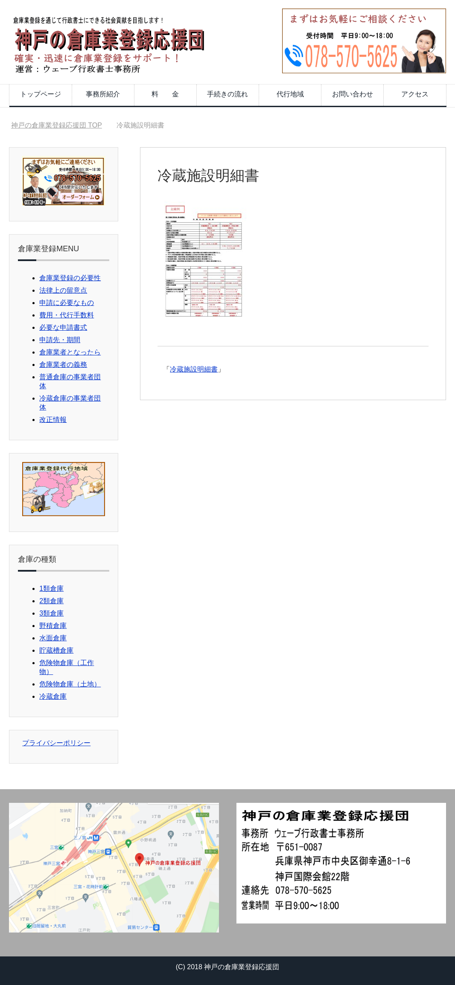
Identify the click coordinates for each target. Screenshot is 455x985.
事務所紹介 (103, 94)
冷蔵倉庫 (53, 696)
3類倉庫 (51, 613)
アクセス (415, 94)
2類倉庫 (51, 600)
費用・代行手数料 (66, 315)
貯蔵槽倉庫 (56, 650)
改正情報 (53, 419)
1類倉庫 (51, 588)
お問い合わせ (352, 94)
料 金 (165, 94)
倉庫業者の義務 (63, 364)
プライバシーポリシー (56, 743)
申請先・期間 (59, 339)
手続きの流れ (227, 94)
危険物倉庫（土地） (70, 684)
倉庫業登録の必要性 (70, 278)
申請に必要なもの (66, 302)
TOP (56, 125)
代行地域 (290, 94)
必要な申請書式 (63, 327)
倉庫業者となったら (70, 352)
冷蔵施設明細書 (194, 369)
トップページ (40, 94)
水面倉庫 (53, 638)
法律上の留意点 (63, 290)
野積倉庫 (53, 625)
